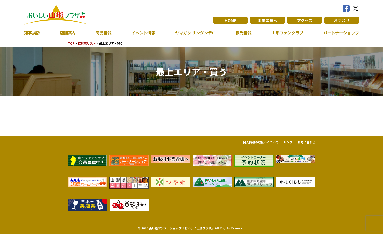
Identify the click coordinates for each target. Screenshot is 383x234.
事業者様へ (267, 20)
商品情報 (104, 33)
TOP (71, 43)
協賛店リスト (87, 43)
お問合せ (342, 20)
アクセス (304, 20)
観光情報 (244, 33)
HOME (230, 20)
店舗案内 (68, 33)
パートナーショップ (341, 33)
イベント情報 (143, 33)
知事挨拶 (32, 33)
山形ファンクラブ (287, 33)
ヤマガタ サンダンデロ (195, 33)
